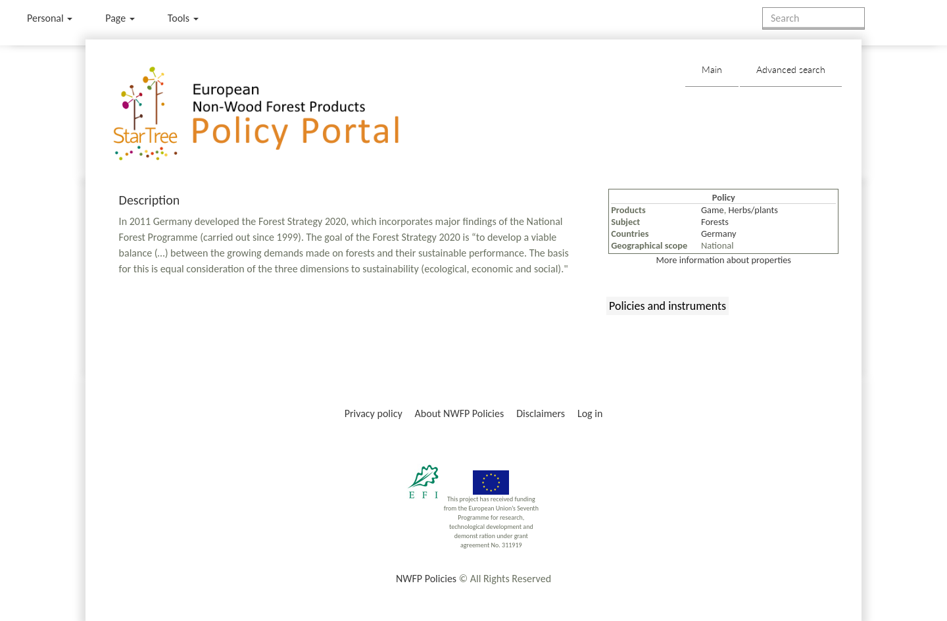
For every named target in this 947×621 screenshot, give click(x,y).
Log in (589, 413)
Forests (715, 222)
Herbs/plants (753, 210)
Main (712, 69)
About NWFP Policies (459, 413)
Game (712, 210)
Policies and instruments (667, 306)
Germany (718, 233)
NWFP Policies (426, 578)
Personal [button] (49, 18)
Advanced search (790, 69)
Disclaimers (540, 413)
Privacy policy (373, 413)
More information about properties (723, 260)
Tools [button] (183, 18)
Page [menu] (120, 18)
